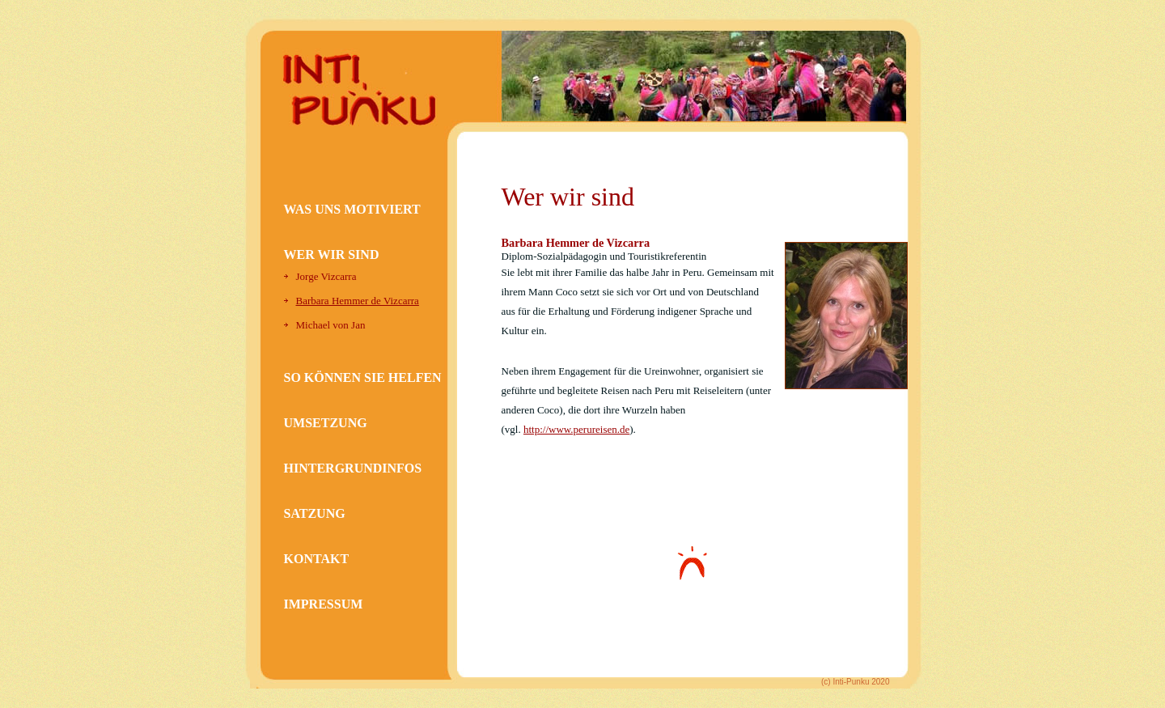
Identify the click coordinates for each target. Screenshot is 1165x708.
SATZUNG (314, 513)
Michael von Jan (331, 325)
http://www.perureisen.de (576, 429)
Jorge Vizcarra (326, 276)
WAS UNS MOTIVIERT (352, 209)
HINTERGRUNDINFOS (353, 468)
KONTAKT (317, 559)
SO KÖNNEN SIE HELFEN (363, 377)
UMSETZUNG (325, 423)
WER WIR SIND (331, 254)
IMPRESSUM (323, 604)
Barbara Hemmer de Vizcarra (357, 301)
